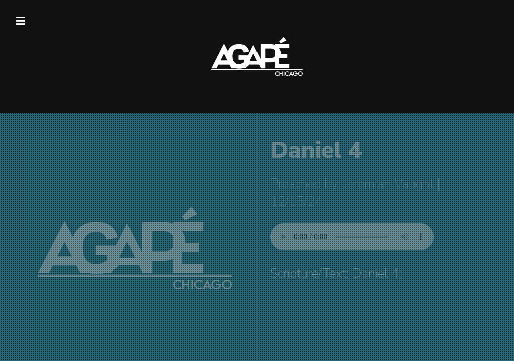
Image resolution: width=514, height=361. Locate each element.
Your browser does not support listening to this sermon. (352, 236)
